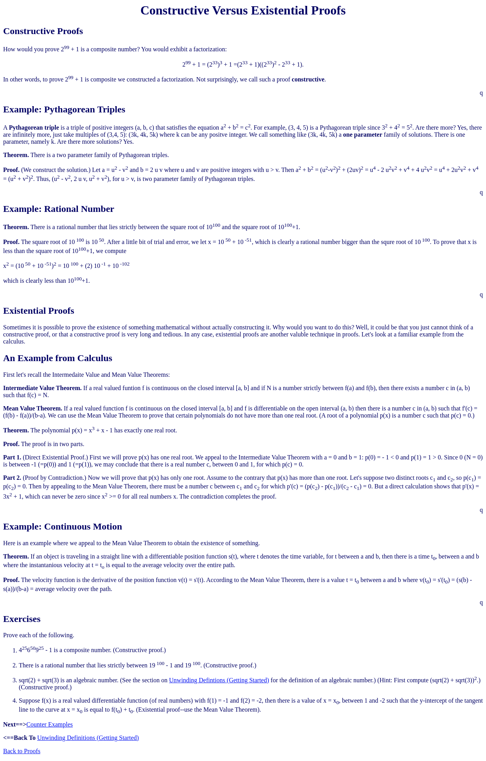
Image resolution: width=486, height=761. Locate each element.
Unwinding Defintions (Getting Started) (219, 680)
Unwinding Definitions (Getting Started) (88, 737)
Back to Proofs (21, 751)
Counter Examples (49, 724)
